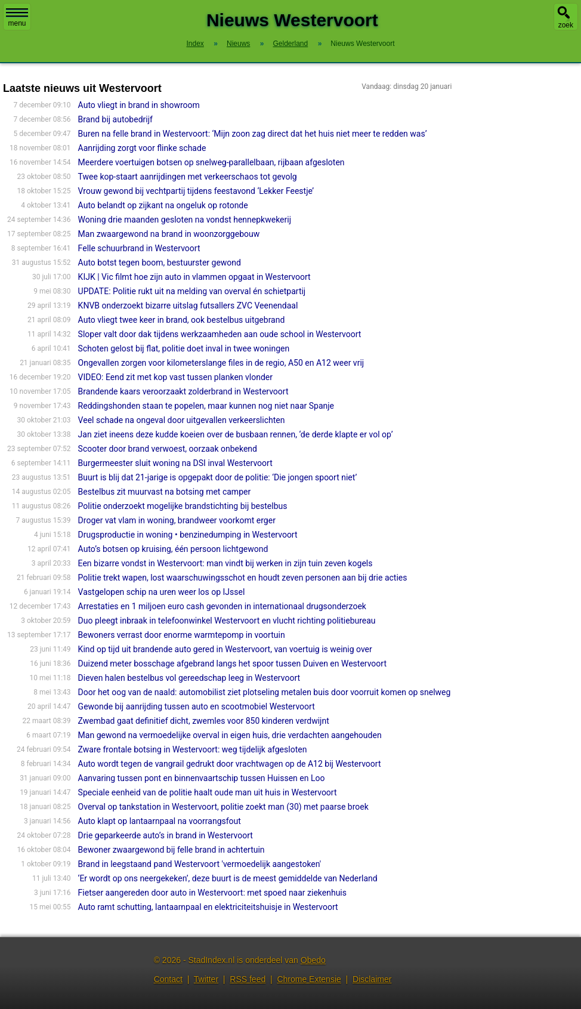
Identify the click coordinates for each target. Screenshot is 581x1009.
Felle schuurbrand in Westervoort (139, 248)
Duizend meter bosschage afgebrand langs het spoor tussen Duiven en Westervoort (232, 663)
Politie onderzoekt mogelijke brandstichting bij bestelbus (183, 506)
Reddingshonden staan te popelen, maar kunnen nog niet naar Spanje (206, 406)
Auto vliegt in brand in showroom (139, 105)
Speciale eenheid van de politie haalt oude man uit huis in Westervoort (207, 792)
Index (194, 43)
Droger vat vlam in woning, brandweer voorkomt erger (177, 520)
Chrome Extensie (309, 979)
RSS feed (247, 979)
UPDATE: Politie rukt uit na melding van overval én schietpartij (192, 291)
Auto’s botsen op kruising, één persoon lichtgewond (173, 549)
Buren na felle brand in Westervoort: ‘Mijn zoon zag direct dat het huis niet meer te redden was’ (252, 133)
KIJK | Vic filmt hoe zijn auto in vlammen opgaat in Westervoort (194, 277)
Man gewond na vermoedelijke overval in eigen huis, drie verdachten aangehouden (230, 735)
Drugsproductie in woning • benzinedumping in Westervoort (188, 534)
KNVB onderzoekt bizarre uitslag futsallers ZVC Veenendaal (188, 305)
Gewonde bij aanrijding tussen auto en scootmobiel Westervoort (196, 706)
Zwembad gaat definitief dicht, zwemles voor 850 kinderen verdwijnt (203, 721)
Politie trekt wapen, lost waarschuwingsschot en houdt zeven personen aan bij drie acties (242, 577)
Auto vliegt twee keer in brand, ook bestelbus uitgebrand (181, 320)
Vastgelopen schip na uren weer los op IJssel (161, 592)
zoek (565, 25)
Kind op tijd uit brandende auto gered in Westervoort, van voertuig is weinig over (225, 649)
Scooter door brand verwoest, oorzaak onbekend (167, 448)
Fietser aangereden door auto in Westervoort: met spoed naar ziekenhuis (212, 892)
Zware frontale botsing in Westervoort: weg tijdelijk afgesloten (192, 749)
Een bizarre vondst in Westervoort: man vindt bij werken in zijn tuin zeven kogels (225, 563)
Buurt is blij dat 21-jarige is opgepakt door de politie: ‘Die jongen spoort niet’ (217, 477)
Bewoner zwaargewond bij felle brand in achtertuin (171, 849)
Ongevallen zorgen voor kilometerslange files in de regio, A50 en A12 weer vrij (221, 363)
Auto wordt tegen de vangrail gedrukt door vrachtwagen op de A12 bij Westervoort (229, 764)
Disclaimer (372, 979)
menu (17, 17)
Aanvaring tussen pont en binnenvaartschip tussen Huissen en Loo (201, 778)
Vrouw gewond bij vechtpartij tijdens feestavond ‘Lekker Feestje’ (196, 191)
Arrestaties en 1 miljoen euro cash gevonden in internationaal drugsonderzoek (222, 606)
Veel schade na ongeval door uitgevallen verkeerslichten (181, 420)
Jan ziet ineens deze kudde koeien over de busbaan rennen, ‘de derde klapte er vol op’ (235, 434)
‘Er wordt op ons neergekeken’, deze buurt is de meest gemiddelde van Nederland (228, 878)
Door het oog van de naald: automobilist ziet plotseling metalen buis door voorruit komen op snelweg (264, 692)
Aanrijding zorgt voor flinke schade (142, 148)
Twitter (206, 979)
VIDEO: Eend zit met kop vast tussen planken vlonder (175, 377)
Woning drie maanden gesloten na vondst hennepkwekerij (184, 219)
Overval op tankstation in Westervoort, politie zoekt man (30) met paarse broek (223, 806)
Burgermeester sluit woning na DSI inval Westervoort (175, 463)
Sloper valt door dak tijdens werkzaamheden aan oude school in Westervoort (219, 334)
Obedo (313, 960)
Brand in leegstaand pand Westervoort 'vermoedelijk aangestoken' (200, 864)
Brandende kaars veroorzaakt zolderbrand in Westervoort (183, 391)
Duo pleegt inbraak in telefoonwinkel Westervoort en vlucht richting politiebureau (227, 620)
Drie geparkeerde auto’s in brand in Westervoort (165, 835)
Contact (168, 979)
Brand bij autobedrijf (115, 119)
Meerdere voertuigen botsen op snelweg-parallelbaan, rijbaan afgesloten (211, 162)
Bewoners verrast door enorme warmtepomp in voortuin (181, 635)
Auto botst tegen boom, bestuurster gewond (159, 262)
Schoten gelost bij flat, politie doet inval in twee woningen (184, 348)
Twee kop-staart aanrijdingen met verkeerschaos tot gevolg (187, 176)
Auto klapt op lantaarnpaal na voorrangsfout (159, 821)
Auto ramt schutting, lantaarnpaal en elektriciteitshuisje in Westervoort (208, 907)
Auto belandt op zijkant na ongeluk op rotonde (163, 205)
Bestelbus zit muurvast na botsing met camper (164, 491)
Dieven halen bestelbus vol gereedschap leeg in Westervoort (189, 678)
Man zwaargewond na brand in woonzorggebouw (169, 234)
